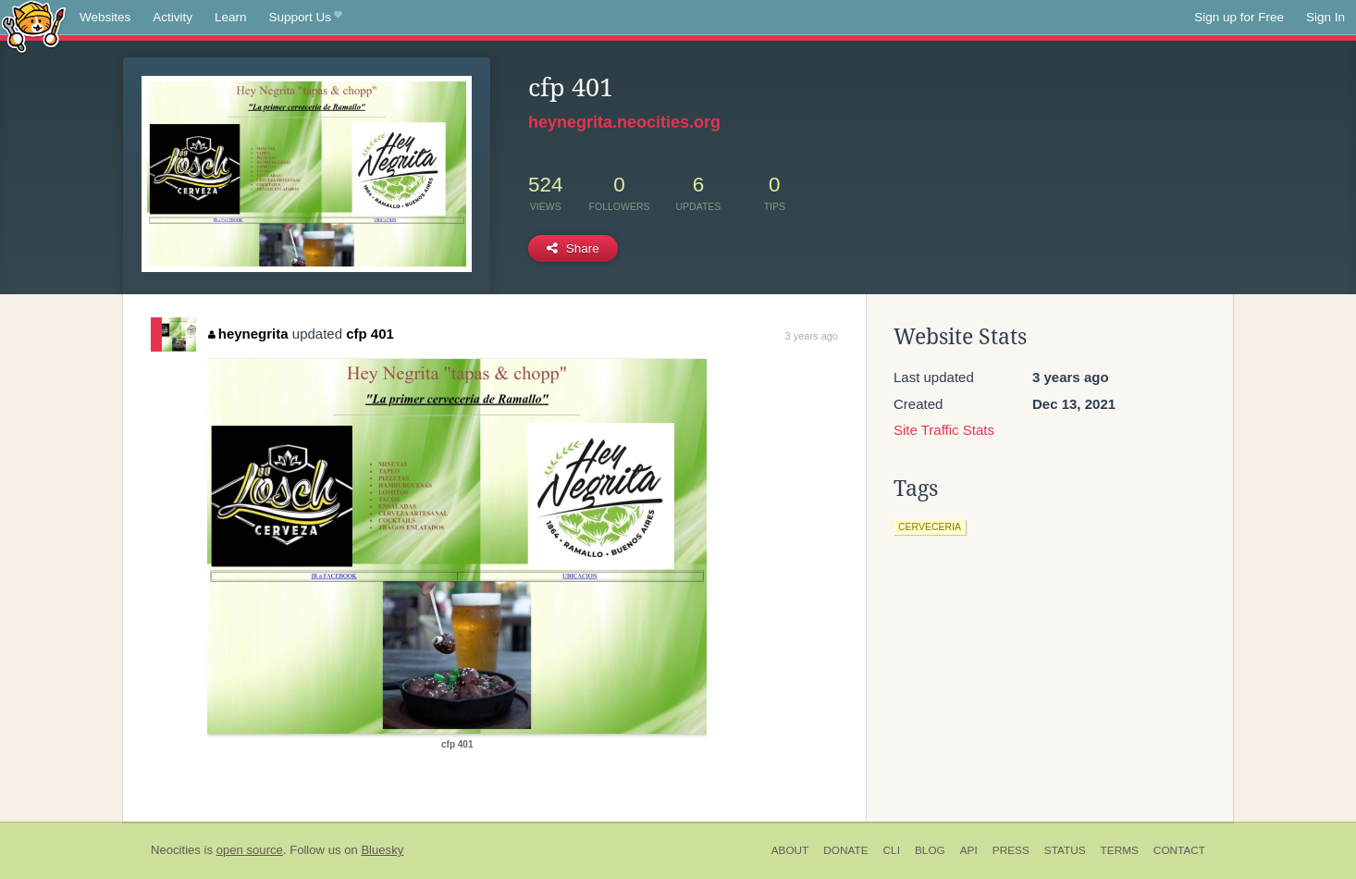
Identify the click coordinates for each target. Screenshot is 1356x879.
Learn (231, 17)
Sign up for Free (1239, 17)
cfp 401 (370, 333)
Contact (1179, 850)
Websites (105, 17)
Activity (172, 17)
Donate (845, 850)
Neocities (176, 850)
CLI (891, 850)
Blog (930, 850)
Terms (1120, 850)
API (969, 850)
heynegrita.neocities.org (624, 122)
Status (1065, 850)
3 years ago (811, 335)
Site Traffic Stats (944, 430)
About (790, 850)
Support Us (305, 17)
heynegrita (248, 333)
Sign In (1325, 17)
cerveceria (929, 526)
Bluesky (382, 850)
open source (249, 850)
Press (1010, 850)
